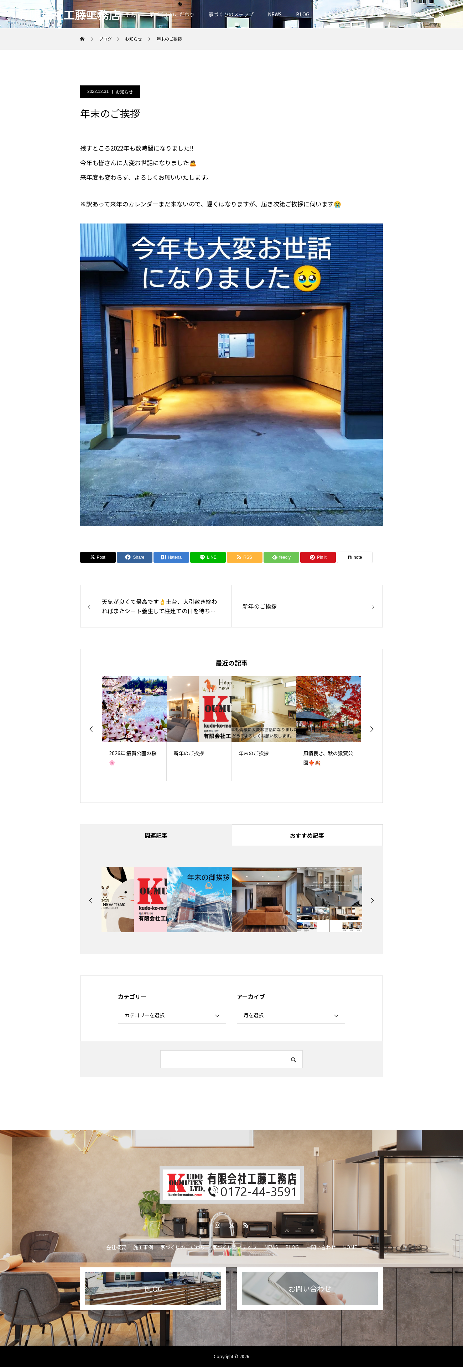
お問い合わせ (339, 14)
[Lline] (208, 557)
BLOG (302, 14)
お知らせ (124, 92)
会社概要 (116, 1247)
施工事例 (125, 14)
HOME (375, 14)
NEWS (275, 14)
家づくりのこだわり (172, 14)
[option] (134, 728)
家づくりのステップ (231, 14)
